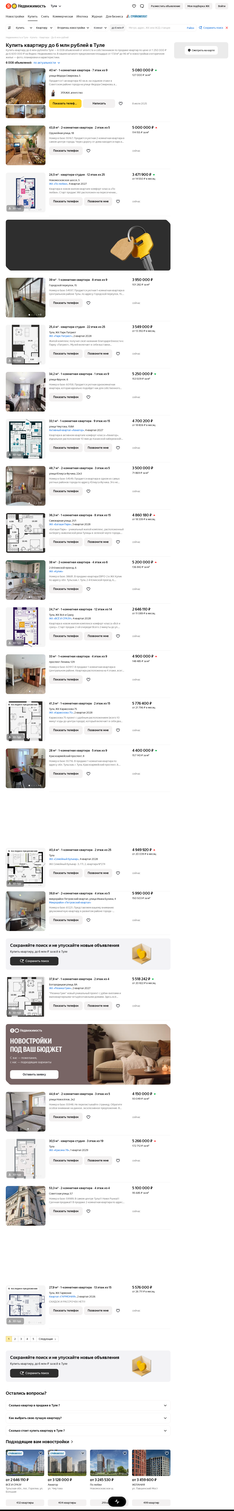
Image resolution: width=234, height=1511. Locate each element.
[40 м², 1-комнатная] (27, 95)
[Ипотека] (82, 16)
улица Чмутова (58, 426)
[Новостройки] (16, 16)
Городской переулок (61, 285)
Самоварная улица (60, 520)
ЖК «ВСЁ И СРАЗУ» (60, 618)
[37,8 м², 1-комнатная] (27, 998)
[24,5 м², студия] (27, 194)
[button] (142, 6)
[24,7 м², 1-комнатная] (27, 629)
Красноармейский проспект (65, 756)
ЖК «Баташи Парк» (60, 524)
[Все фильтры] (9, 27)
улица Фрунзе (57, 379)
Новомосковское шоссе (63, 180)
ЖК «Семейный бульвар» (64, 859)
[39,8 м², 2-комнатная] (27, 913)
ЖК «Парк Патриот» (60, 336)
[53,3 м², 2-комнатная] (27, 1207)
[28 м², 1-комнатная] (27, 770)
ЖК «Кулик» (56, 571)
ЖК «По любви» (58, 183)
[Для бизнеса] (114, 16)
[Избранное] (134, 6)
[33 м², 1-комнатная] (27, 676)
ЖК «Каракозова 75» (61, 712)
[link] (221, 6)
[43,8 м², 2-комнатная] (27, 147)
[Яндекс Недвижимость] (29, 6)
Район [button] (190, 28)
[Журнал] (97, 16)
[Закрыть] (226, 27)
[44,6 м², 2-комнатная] (27, 1113)
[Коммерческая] (63, 16)
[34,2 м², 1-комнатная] (27, 393)
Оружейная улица (59, 133)
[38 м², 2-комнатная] (27, 582)
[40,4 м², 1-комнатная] (27, 869)
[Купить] (32, 16)
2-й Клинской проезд (61, 567)
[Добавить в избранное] (121, 103)
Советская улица (59, 1193)
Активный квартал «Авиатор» (66, 430)
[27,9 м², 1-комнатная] (27, 1307)
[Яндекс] (8, 6)
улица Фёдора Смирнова (63, 75)
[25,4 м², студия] (27, 346)
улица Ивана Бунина (101, 898)
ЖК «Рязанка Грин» (60, 988)
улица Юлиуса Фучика (62, 473)
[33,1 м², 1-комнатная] (27, 440)
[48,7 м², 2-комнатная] (27, 487)
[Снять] (45, 16)
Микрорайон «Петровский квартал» (70, 902)
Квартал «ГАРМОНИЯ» (62, 1296)
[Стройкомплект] (136, 16)
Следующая (47, 1339)
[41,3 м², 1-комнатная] (27, 723)
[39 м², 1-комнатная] (27, 299)
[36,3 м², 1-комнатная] (27, 535)
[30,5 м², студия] (27, 1160)
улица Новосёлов (59, 1099)
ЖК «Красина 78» (59, 1150)
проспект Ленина (59, 661)
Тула (51, 332)
